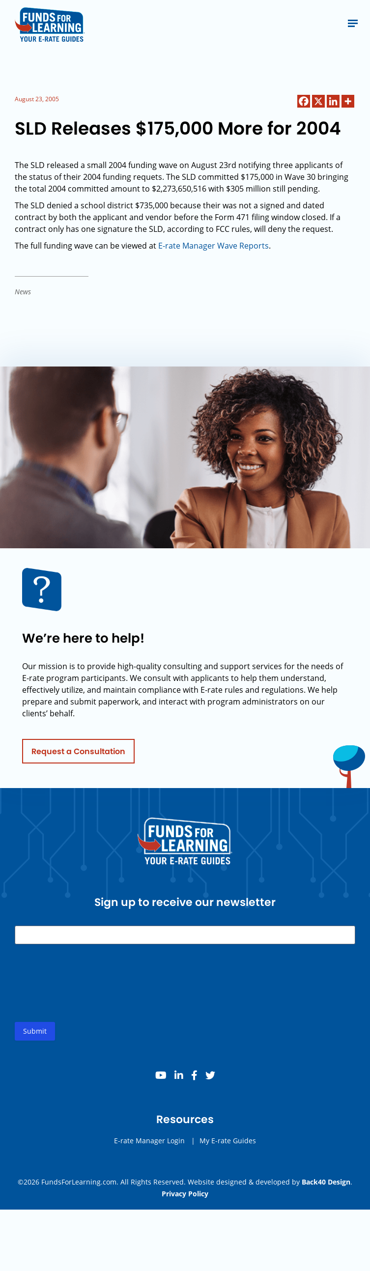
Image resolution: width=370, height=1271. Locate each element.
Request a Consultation (78, 754)
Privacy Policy (185, 1193)
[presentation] (89, 994)
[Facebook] (303, 101)
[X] (318, 101)
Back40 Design (326, 1181)
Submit (35, 1034)
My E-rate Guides (227, 1143)
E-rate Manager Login (149, 1143)
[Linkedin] (333, 101)
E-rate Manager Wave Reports (213, 245)
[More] (348, 101)
